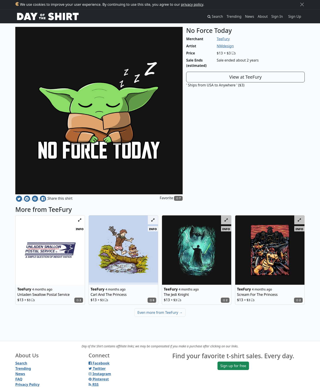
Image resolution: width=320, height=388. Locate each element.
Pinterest (99, 379)
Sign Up (294, 16)
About (263, 16)
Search (21, 363)
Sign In (277, 16)
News (249, 16)
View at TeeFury (245, 77)
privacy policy (192, 4)
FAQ (18, 379)
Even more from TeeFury (160, 312)
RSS (94, 384)
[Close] (302, 4)
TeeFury (223, 38)
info (80, 228)
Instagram (100, 373)
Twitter (97, 368)
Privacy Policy (27, 384)
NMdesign (225, 46)
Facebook (99, 363)
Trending (234, 16)
